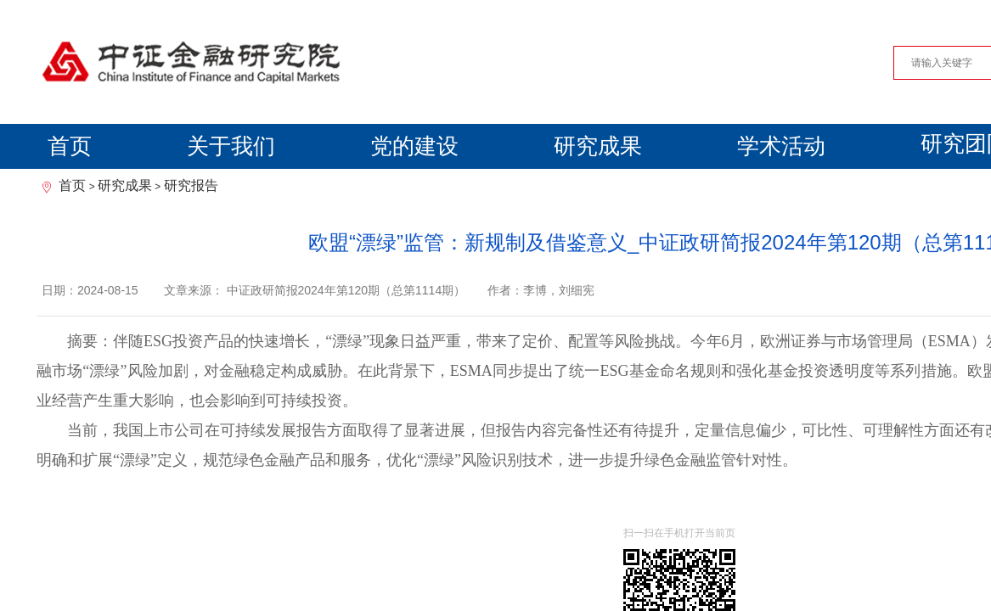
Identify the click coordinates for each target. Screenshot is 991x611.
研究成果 (598, 146)
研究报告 (191, 185)
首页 (70, 146)
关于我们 (231, 146)
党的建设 (414, 146)
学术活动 (781, 146)
